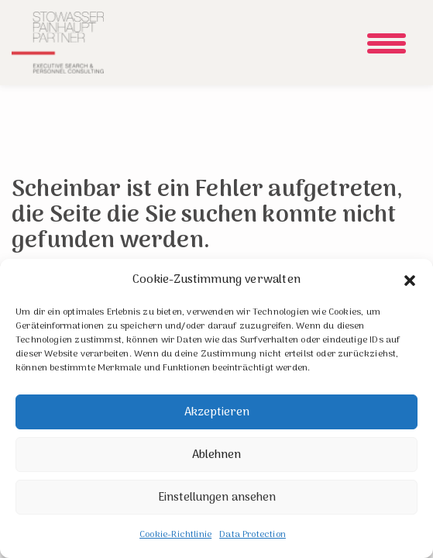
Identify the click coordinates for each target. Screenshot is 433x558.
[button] (410, 280)
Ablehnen (216, 455)
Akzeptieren (216, 412)
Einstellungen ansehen (217, 497)
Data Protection (252, 534)
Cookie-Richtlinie (175, 534)
